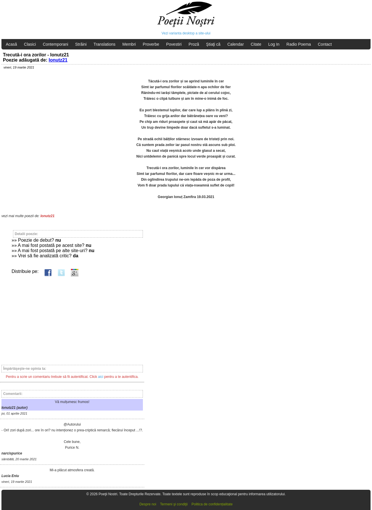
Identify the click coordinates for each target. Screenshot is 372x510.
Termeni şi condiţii (173, 504)
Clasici (30, 44)
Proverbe (151, 44)
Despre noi (147, 504)
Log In (273, 44)
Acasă (11, 44)
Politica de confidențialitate (212, 504)
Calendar (235, 44)
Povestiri (174, 44)
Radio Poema (298, 44)
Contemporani (55, 44)
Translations (104, 44)
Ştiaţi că (213, 44)
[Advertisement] (72, 318)
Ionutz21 (58, 60)
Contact (325, 44)
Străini (81, 44)
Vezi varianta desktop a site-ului (186, 33)
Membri (129, 44)
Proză (194, 44)
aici (100, 377)
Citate (256, 44)
